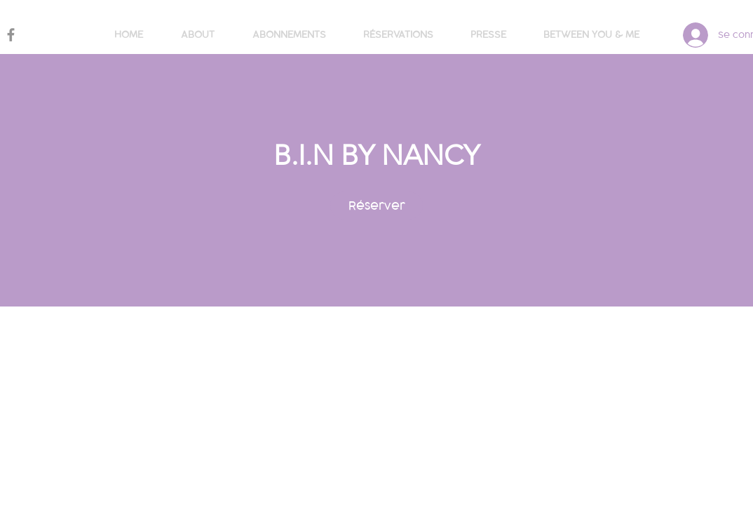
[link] (376, 205)
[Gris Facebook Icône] (11, 34)
